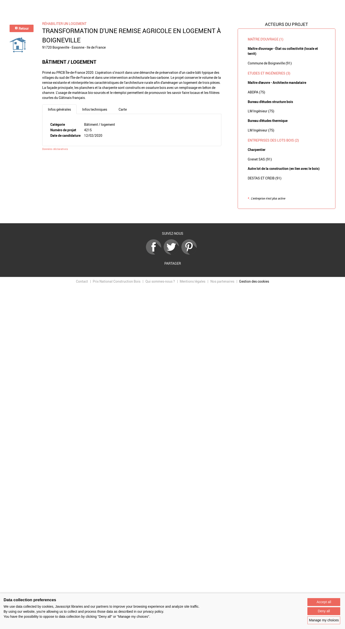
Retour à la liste (172, 216)
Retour (22, 28)
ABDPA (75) (256, 92)
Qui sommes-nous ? (160, 281)
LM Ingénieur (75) (261, 111)
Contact (82, 281)
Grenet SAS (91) (260, 159)
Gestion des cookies (254, 281)
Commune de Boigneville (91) (270, 63)
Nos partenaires (222, 281)
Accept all (323, 602)
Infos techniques (94, 109)
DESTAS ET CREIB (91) (265, 178)
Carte (123, 109)
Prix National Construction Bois (116, 281)
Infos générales (59, 109)
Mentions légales (192, 281)
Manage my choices (324, 620)
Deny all (324, 611)
